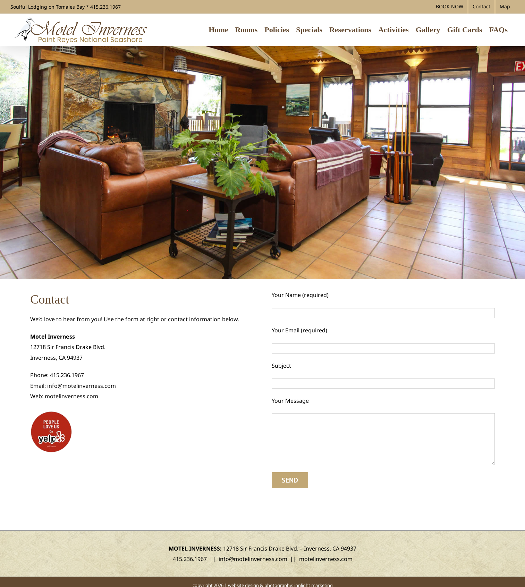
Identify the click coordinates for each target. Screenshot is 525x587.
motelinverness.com (71, 396)
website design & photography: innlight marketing (280, 578)
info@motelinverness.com (81, 386)
